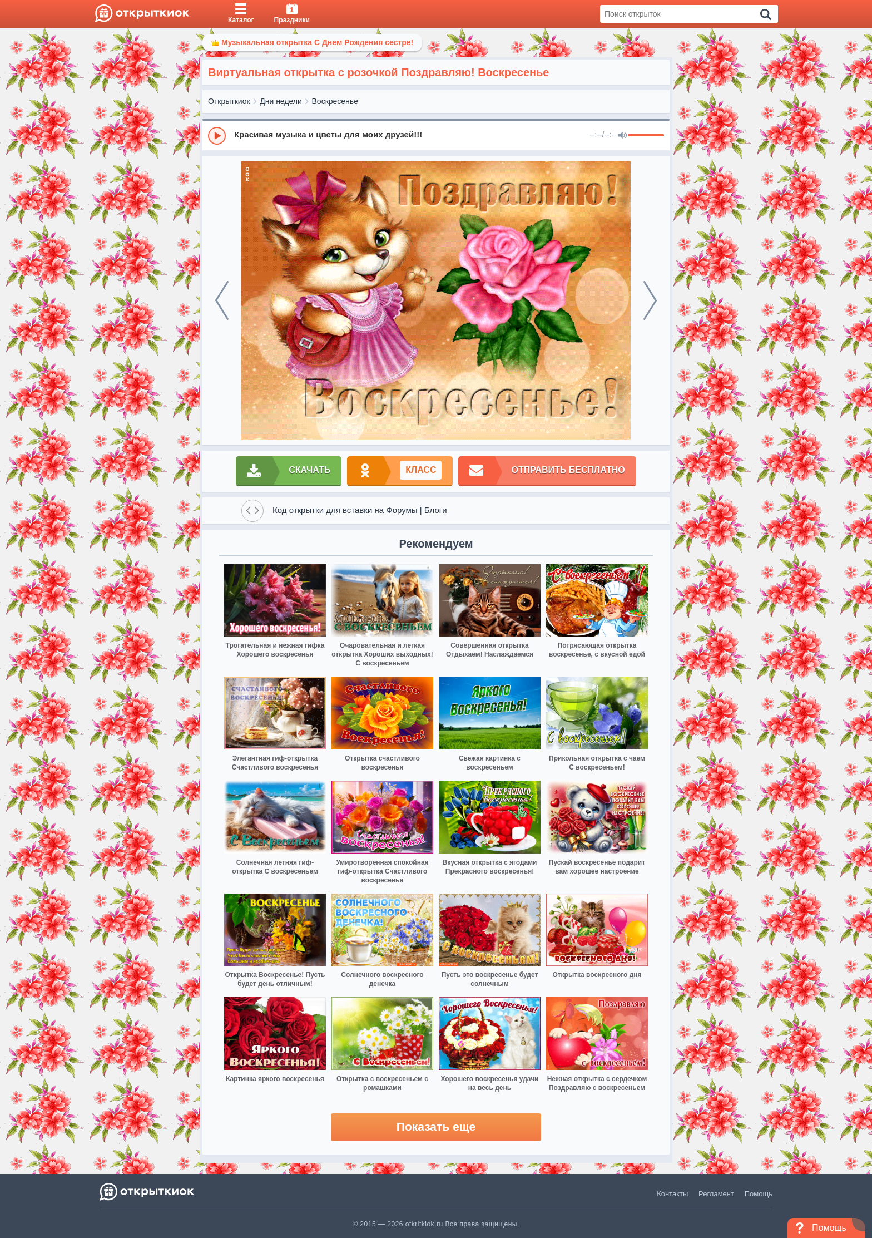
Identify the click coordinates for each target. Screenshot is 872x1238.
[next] (650, 300)
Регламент (716, 1194)
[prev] (222, 300)
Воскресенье (335, 101)
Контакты (672, 1194)
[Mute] (622, 135)
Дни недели (281, 101)
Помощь (758, 1194)
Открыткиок (229, 101)
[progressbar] (646, 136)
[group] (436, 135)
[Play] (217, 136)
